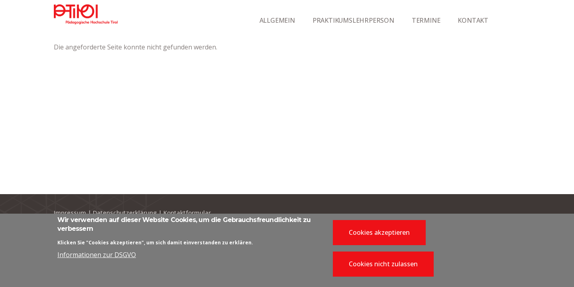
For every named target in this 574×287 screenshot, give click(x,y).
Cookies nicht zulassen (383, 266)
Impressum (70, 212)
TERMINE (426, 20)
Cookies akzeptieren (379, 234)
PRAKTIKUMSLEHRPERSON (353, 20)
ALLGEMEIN (277, 20)
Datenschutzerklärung (125, 212)
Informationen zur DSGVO (96, 257)
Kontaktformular (187, 212)
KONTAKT (473, 20)
